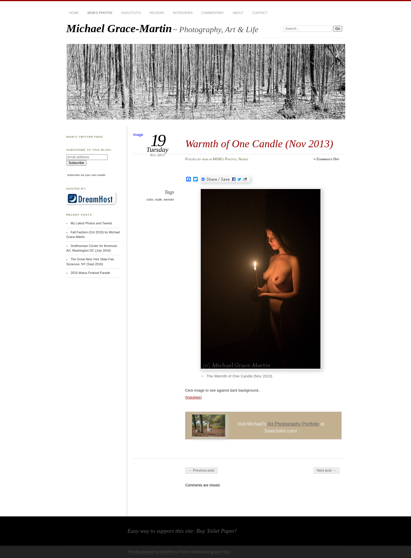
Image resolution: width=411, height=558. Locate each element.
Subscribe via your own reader (86, 175)
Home (74, 12)
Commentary (212, 12)
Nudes (243, 159)
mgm (205, 159)
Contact (259, 12)
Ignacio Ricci (220, 552)
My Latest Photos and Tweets (91, 223)
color (149, 199)
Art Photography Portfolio (293, 423)
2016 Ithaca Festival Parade (90, 273)
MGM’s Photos (99, 12)
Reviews (157, 12)
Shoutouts (131, 12)
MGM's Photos (224, 159)
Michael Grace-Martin (119, 28)
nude (158, 199)
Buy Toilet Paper (215, 531)
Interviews (183, 12)
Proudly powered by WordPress (153, 552)
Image (138, 135)
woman (169, 199)
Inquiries (193, 397)
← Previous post (201, 470)
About (238, 12)
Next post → (326, 470)
